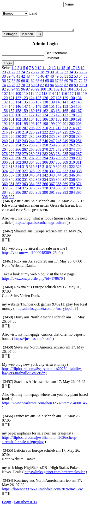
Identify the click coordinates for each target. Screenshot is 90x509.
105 (77, 92)
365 (38, 187)
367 (52, 187)
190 (72, 122)
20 (4, 75)
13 (54, 71)
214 (72, 131)
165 (65, 114)
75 (9, 88)
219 (25, 135)
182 (18, 122)
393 (65, 195)
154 (72, 109)
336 (5, 178)
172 (32, 118)
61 (28, 83)
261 (65, 148)
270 (45, 152)
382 (72, 191)
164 (58, 114)
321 (65, 169)
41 (18, 79)
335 (79, 174)
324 (5, 174)
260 (58, 148)
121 (11, 101)
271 (52, 152)
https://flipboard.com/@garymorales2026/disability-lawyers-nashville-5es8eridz (42, 374)
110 (25, 96)
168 (5, 118)
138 (45, 105)
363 (25, 187)
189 (65, 122)
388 (32, 195)
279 (25, 157)
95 (18, 92)
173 (38, 118)
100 (43, 92)
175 (52, 118)
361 (11, 187)
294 (45, 161)
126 (45, 101)
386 (18, 195)
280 (32, 157)
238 (72, 139)
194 (18, 126)
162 (45, 114)
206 (18, 131)
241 (11, 144)
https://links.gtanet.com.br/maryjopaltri (46, 311)
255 (25, 148)
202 (72, 126)
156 (5, 114)
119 (84, 96)
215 (78, 131)
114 (51, 96)
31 (57, 75)
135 (25, 105)
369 (65, 187)
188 (58, 122)
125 (38, 101)
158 (18, 114)
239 (79, 139)
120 (5, 101)
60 (23, 83)
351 (25, 182)
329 (38, 174)
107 (5, 96)
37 (85, 75)
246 (45, 144)
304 (32, 165)
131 (79, 101)
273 (65, 152)
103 (63, 92)
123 (25, 101)
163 (52, 114)
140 (58, 105)
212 (58, 131)
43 (28, 79)
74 (4, 88)
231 (25, 139)
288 (5, 161)
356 (58, 182)
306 (45, 165)
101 (50, 92)
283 (52, 157)
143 (79, 105)
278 (18, 157)
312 (5, 169)
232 (32, 139)
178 (72, 118)
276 (5, 157)
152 (58, 109)
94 (13, 92)
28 (42, 75)
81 (37, 88)
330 (45, 174)
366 (45, 187)
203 (79, 126)
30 (52, 75)
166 (72, 114)
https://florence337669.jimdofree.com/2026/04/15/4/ (42, 492)
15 (63, 71)
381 (65, 191)
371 (79, 187)
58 (13, 83)
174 (45, 118)
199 (52, 126)
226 (72, 135)
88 (71, 88)
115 (57, 96)
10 (39, 71)
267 (25, 152)
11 (44, 71)
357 (65, 182)
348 (5, 182)
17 (73, 71)
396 (5, 200)
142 (72, 105)
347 (79, 178)
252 (5, 148)
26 (33, 75)
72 (81, 83)
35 (76, 75)
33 (66, 75)
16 (68, 71)
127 (52, 101)
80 (33, 88)
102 (57, 92)
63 (37, 83)
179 (79, 118)
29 (47, 75)
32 (61, 75)
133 (11, 105)
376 (32, 191)
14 (58, 71)
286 (72, 157)
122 (18, 101)
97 (28, 92)
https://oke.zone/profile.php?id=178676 (32, 281)
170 (18, 118)
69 (66, 83)
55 (85, 79)
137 (38, 105)
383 (79, 191)
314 (18, 169)
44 (33, 79)
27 (37, 75)
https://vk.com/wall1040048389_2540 (31, 255)
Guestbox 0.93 (25, 505)
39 (9, 79)
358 (72, 182)
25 (28, 75)
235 (52, 139)
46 (42, 79)
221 (38, 135)
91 (85, 88)
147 (25, 109)
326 (18, 174)
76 (13, 88)
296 (58, 161)
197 (38, 126)
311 (78, 165)
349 (11, 182)
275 (79, 152)
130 (72, 101)
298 (72, 161)
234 (45, 139)
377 (38, 191)
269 (38, 152)
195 (25, 126)
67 (57, 83)
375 (25, 191)
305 (38, 165)
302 (18, 165)
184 (32, 122)
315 (25, 169)
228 (5, 139)
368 (58, 187)
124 (32, 101)
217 (11, 135)
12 (49, 71)
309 (65, 165)
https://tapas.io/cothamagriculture (40, 225)
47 (47, 79)
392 (58, 195)
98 (33, 92)
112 (38, 96)
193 (11, 126)
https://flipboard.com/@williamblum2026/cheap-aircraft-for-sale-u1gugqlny (40, 442)
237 (65, 139)
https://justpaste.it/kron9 (33, 341)
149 (38, 109)
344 (58, 178)
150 (45, 109)
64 (42, 83)
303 (25, 165)
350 (18, 182)
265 (11, 152)
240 (5, 144)
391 (52, 195)
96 (23, 92)
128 (58, 101)
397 (11, 200)
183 (25, 122)
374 (18, 191)
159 (25, 114)
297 (65, 161)
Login (6, 505)
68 (61, 83)
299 (79, 161)
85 (57, 88)
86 (61, 88)
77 (18, 88)
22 (13, 75)
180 (5, 122)
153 (65, 109)
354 (45, 182)
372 (5, 191)
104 (70, 92)
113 (44, 96)
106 (83, 92)
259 (52, 148)
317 (38, 169)
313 (11, 169)
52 (71, 79)
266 (18, 152)
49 (57, 79)
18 (78, 71)
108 (11, 96)
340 (32, 178)
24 (23, 75)
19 (82, 71)
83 (47, 88)
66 (52, 83)
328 (32, 174)
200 (58, 126)
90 (81, 88)
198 (45, 126)
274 (72, 152)
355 (52, 182)
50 (61, 79)
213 (65, 131)
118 (77, 96)
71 (76, 83)
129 (65, 101)
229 (11, 139)
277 (11, 157)
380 (58, 191)
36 (81, 75)
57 (9, 83)
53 (76, 79)
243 (25, 144)
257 (38, 148)
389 (38, 195)
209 (38, 131)
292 (32, 161)
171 (25, 118)
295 (52, 161)
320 (58, 169)
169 (11, 118)
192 (5, 126)
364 (32, 187)
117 (70, 96)
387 (25, 195)
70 (71, 83)
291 (25, 161)
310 (72, 165)
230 (18, 139)
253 (11, 148)
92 (4, 92)
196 (32, 126)
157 (11, 114)
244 (32, 144)
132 (5, 105)
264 (5, 152)
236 (58, 139)
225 (65, 135)
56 (4, 83)
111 (31, 96)
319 (52, 169)
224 (58, 135)
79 (28, 88)
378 (45, 191)
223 (52, 135)
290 (18, 161)
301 (11, 165)
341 (38, 178)
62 (33, 83)
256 (32, 148)
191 (79, 122)
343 (52, 178)
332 (58, 174)
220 (32, 135)
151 (52, 109)
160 (32, 114)
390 (45, 195)
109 (18, 96)
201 (65, 126)
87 (66, 88)
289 (11, 161)
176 (58, 118)
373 (11, 191)
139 (52, 105)
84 (52, 88)
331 (52, 174)
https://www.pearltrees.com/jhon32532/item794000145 (44, 406)
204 (5, 131)
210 (45, 131)
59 (18, 83)
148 (32, 109)
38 (4, 79)
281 (38, 157)
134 (18, 105)
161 (38, 114)
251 (79, 144)
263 (79, 148)
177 (65, 118)
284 (58, 157)
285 (65, 157)
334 (72, 174)
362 (18, 187)
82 (42, 88)
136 (32, 105)
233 (38, 139)
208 (32, 131)
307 (52, 165)
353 (38, 182)
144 (5, 109)
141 (65, 105)
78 (23, 88)
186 (45, 122)
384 (5, 195)
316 (32, 169)
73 (85, 83)
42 (23, 79)
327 (25, 174)
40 (13, 79)
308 (58, 165)
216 (5, 135)
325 (11, 174)
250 (72, 144)
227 (79, 135)
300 (5, 165)
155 (79, 109)
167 (79, 114)
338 (18, 178)
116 (64, 96)
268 (32, 152)
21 (9, 75)
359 (79, 182)
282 (45, 157)
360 (5, 187)
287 (79, 157)
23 (18, 75)
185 (38, 122)
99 (37, 92)
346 (72, 178)
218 (18, 135)
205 (11, 131)
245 (38, 144)
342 (45, 178)
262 (72, 148)
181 (11, 122)
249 (65, 144)
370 (72, 187)
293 (38, 161)
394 (72, 195)
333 (65, 174)
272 (58, 152)
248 (58, 144)
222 (45, 135)
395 (79, 195)
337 (11, 178)
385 (11, 195)
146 (18, 109)
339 (25, 178)
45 (37, 79)
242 (18, 144)
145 (11, 109)
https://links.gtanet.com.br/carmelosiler (54, 475)
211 (51, 131)
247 (52, 144)
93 (9, 92)
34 (71, 75)
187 (52, 122)
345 (65, 178)
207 (25, 131)
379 (52, 191)
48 (52, 79)
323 (79, 169)
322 (72, 169)
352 (32, 182)
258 (45, 148)
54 (81, 79)
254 (18, 148)
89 (76, 88)
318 (45, 169)
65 (47, 83)
